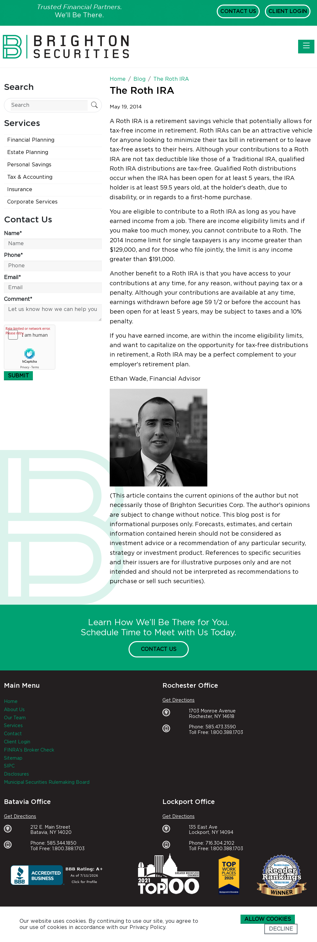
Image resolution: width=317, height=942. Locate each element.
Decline (281, 929)
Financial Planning (30, 140)
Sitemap (13, 758)
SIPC (9, 766)
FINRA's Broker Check (29, 750)
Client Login (288, 11)
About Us (14, 710)
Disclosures (16, 774)
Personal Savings (29, 164)
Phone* (13, 255)
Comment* (18, 299)
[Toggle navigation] (306, 46)
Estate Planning (27, 152)
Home (11, 701)
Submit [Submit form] (18, 375)
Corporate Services (32, 201)
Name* (13, 233)
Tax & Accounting (29, 177)
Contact (13, 734)
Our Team (15, 718)
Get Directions (178, 700)
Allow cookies (267, 919)
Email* (12, 277)
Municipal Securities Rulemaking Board (47, 782)
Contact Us (238, 11)
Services (13, 726)
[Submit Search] (94, 106)
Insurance (19, 189)
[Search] (49, 105)
